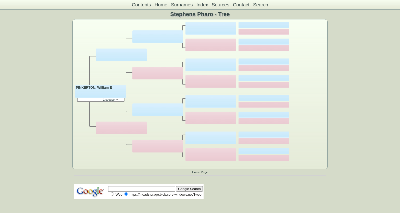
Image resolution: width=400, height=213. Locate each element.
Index (202, 4)
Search (260, 4)
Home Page (200, 172)
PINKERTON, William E (94, 87)
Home (161, 4)
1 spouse (110, 99)
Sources (220, 4)
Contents (141, 4)
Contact (241, 4)
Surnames (182, 4)
